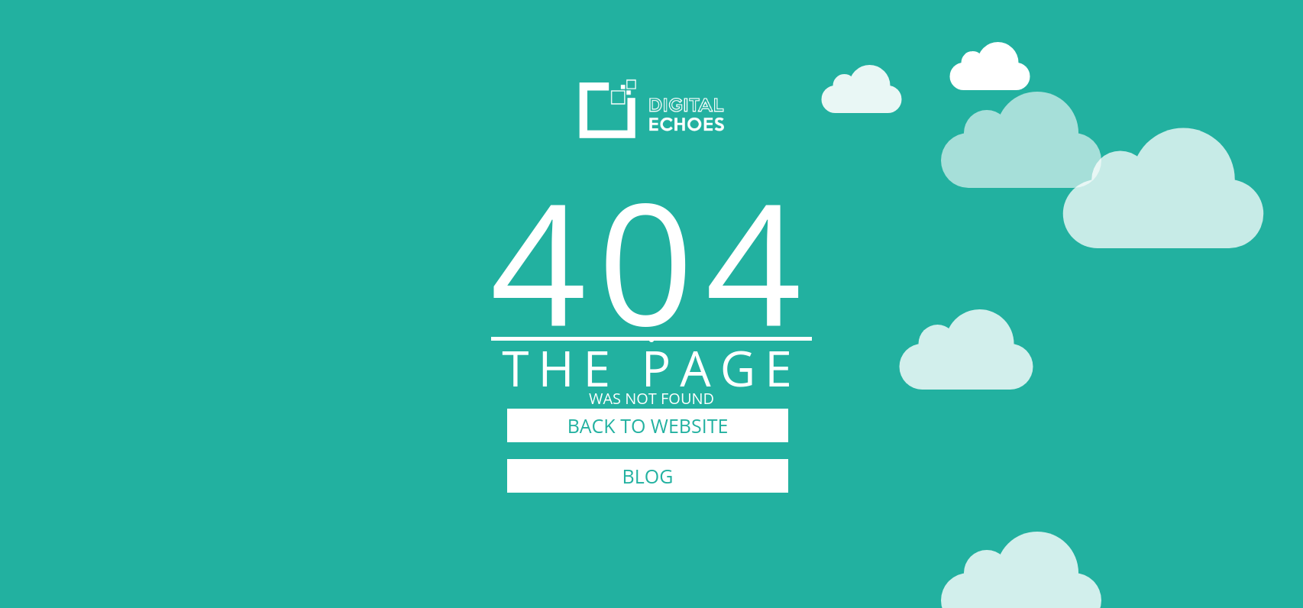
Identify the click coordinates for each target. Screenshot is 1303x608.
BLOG (648, 476)
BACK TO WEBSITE (648, 425)
